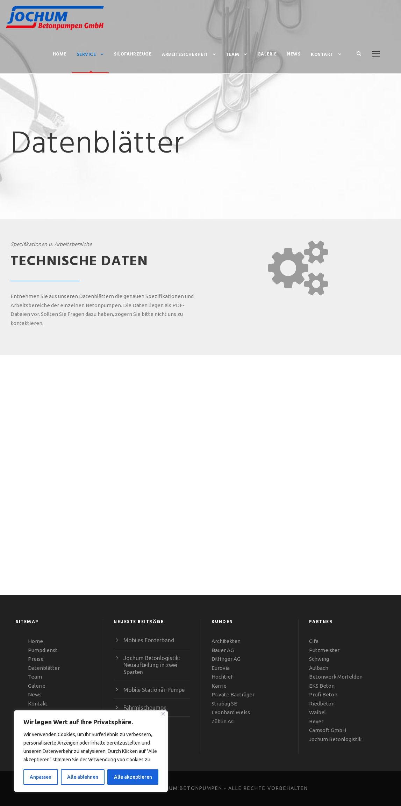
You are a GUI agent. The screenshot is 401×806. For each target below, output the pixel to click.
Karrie (219, 686)
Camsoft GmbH (327, 730)
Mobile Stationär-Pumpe (154, 690)
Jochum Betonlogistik (335, 739)
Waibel (317, 712)
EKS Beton (322, 686)
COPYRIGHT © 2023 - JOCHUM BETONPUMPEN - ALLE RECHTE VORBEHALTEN (200, 788)
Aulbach (318, 668)
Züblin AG (223, 721)
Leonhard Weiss (231, 712)
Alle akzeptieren (133, 777)
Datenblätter (44, 668)
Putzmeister (324, 650)
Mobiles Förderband (148, 640)
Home (59, 54)
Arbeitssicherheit (185, 54)
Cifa (313, 641)
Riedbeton (322, 704)
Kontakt (322, 54)
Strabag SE (224, 704)
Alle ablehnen (82, 777)
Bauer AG (223, 650)
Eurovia (221, 668)
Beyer (316, 721)
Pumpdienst (42, 650)
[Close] (163, 713)
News (293, 54)
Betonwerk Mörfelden (336, 677)
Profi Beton (323, 694)
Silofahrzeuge (133, 54)
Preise (36, 659)
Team (232, 54)
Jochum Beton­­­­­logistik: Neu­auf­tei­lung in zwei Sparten (151, 665)
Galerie (267, 54)
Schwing (319, 659)
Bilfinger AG (226, 659)
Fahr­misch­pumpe (144, 707)
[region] (91, 751)
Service (86, 54)
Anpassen (40, 777)
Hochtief (222, 677)
